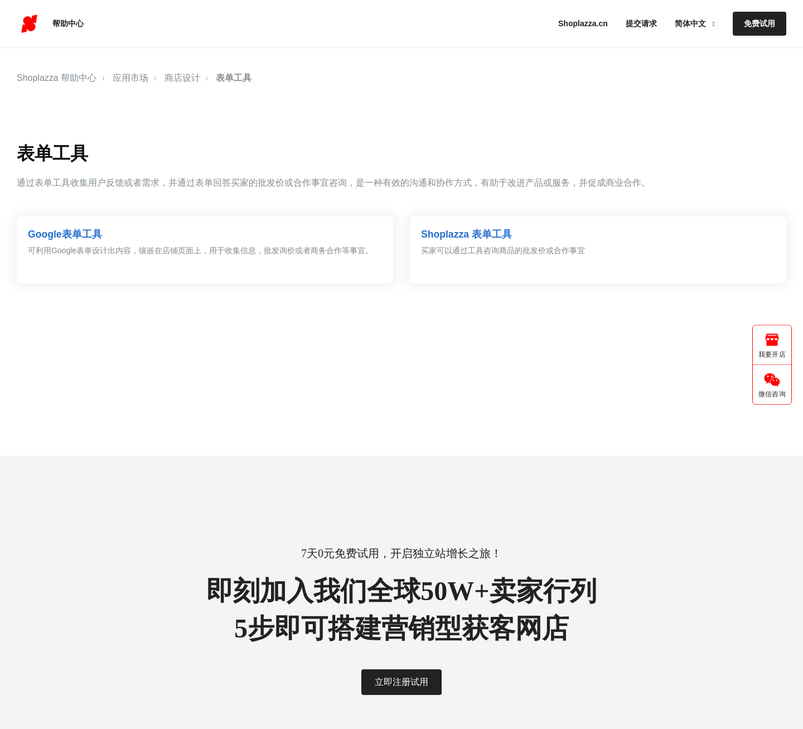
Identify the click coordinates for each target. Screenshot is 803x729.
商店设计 (182, 78)
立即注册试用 (401, 682)
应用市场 (130, 78)
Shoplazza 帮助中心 (56, 78)
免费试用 (759, 23)
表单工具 (233, 78)
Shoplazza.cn (583, 23)
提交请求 (641, 23)
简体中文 (691, 23)
